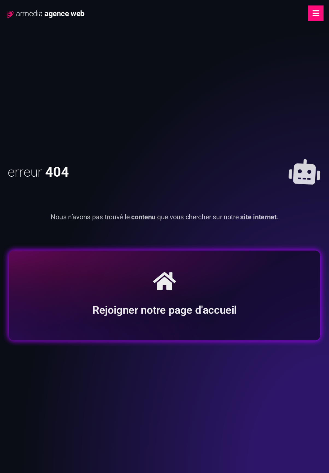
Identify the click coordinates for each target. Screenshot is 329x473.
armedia (56, 13)
